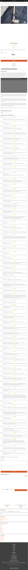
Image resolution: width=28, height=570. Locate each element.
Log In (1, 511)
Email (1, 468)
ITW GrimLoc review (22, 107)
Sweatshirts (1, 532)
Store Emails (2, 518)
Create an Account (5, 511)
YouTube (14, 548)
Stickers (1, 531)
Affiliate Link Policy (12, 568)
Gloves (1, 526)
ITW (14, 65)
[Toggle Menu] (1, 1)
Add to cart (14, 60)
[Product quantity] (14, 59)
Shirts (1, 530)
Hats (1, 527)
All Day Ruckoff (2, 536)
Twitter (14, 547)
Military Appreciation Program (4, 519)
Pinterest (14, 550)
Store (14, 553)
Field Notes (1, 538)
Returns (1, 520)
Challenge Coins (2, 524)
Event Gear (14, 64)
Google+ (14, 549)
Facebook (14, 545)
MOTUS (1, 540)
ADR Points (14, 511)
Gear (1, 525)
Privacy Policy (16, 568)
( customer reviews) (14, 45)
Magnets (1, 528)
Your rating (2, 458)
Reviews (14, 554)
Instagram (14, 546)
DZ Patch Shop (2, 537)
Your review (2, 460)
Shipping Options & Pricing (3, 517)
